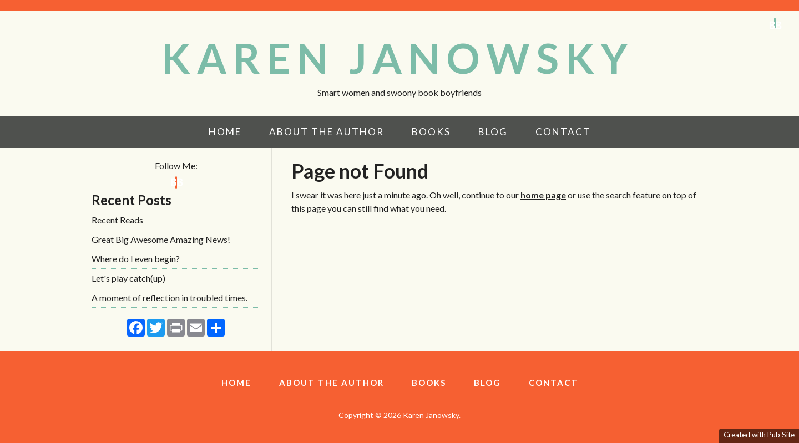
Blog (493, 132)
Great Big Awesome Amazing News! (161, 239)
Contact (563, 132)
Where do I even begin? (136, 258)
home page (543, 195)
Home (225, 132)
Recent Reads (117, 220)
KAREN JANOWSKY (397, 58)
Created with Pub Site (759, 434)
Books (431, 132)
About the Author (326, 132)
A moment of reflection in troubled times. (169, 297)
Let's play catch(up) (128, 278)
